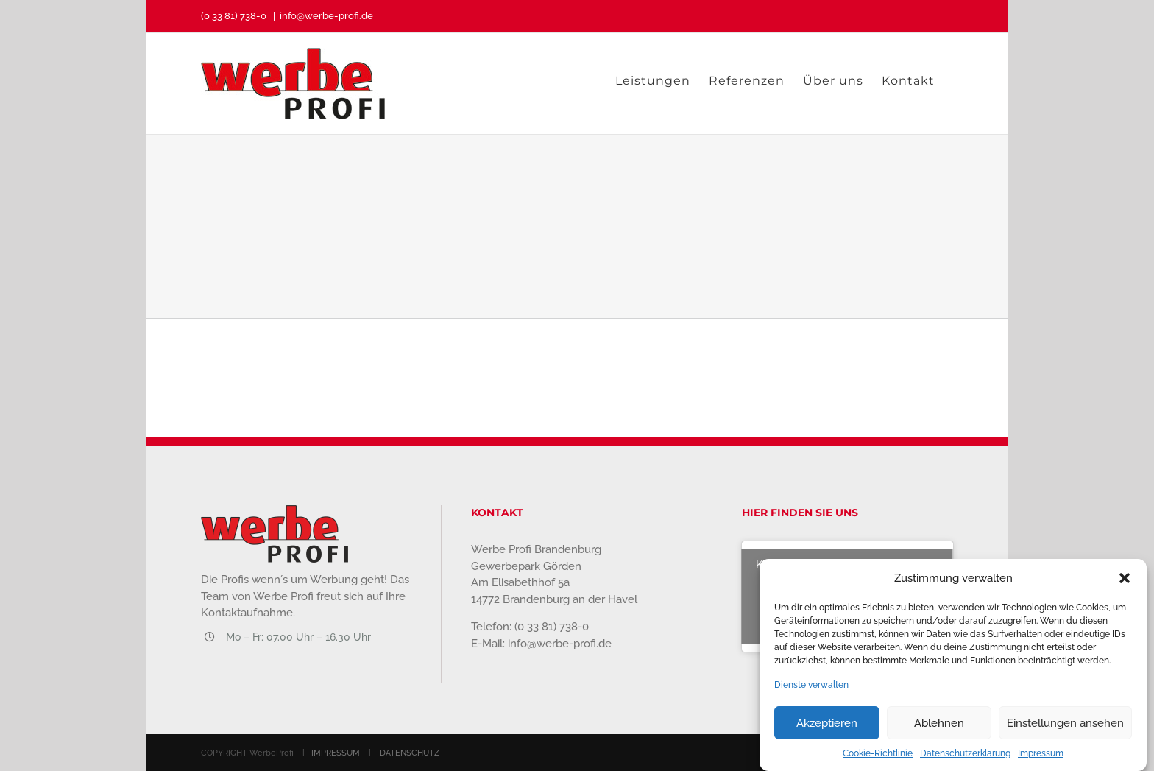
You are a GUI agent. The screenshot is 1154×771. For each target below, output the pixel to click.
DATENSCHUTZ (409, 753)
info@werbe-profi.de (326, 15)
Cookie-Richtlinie (878, 756)
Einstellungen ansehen (1065, 726)
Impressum (1040, 756)
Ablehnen (939, 726)
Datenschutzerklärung (965, 756)
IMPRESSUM (335, 753)
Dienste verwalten (811, 688)
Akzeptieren (826, 726)
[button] (1124, 581)
